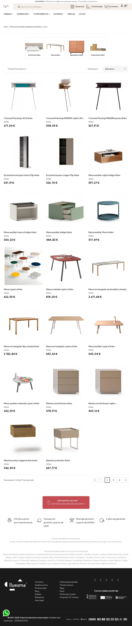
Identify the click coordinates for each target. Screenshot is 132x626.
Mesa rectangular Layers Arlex (61, 346)
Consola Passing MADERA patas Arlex (107, 118)
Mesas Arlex (55, 55)
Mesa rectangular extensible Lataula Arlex (107, 289)
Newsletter (39, 597)
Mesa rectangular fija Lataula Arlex (21, 346)
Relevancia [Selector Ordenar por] (115, 69)
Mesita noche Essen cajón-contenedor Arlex (102, 403)
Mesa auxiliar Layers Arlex (101, 346)
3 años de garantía (115, 524)
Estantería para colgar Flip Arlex (62, 175)
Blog (37, 591)
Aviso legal (39, 600)
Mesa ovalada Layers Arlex (59, 289)
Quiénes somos (41, 585)
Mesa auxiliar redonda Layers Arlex (21, 403)
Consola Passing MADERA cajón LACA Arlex (65, 118)
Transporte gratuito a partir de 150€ (53, 517)
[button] (66, 502)
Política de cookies (68, 594)
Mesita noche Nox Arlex (58, 460)
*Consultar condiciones (87, 1)
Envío (62, 591)
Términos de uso (67, 585)
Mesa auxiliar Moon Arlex (101, 232)
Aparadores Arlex (76, 55)
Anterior (95, 480)
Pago (62, 588)
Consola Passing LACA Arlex (18, 118)
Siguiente (125, 480)
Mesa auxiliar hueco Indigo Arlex (20, 232)
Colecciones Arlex (97, 55)
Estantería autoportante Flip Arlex (21, 175)
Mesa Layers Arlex (13, 289)
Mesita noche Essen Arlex (59, 403)
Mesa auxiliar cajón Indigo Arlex (104, 175)
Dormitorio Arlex (34, 55)
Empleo (38, 594)
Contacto (39, 582)
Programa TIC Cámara (69, 597)
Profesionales (41, 588)
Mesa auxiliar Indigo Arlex (59, 232)
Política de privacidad (69, 582)
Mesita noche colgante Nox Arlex (20, 460)
